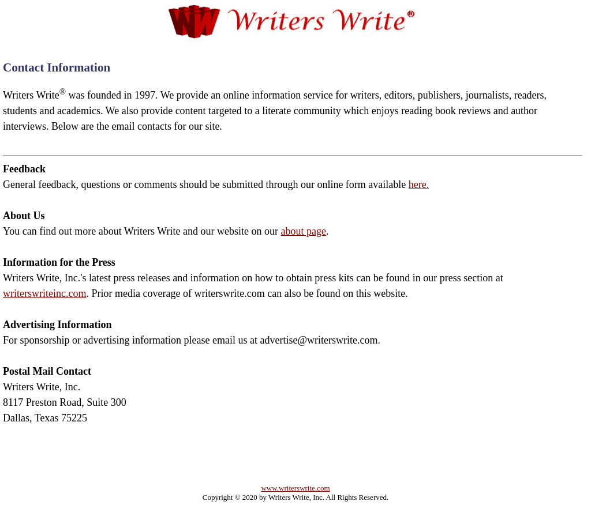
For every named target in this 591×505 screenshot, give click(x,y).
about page (303, 231)
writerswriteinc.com (44, 293)
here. (419, 184)
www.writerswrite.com (295, 488)
